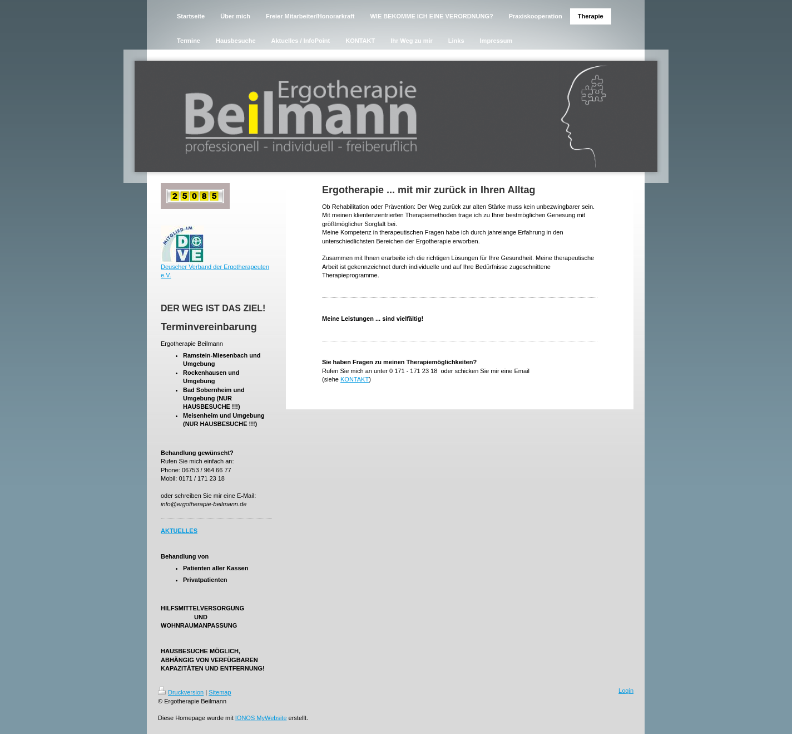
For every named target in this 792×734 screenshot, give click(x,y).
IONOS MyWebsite (261, 718)
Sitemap (220, 692)
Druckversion (181, 692)
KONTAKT (354, 379)
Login (625, 690)
